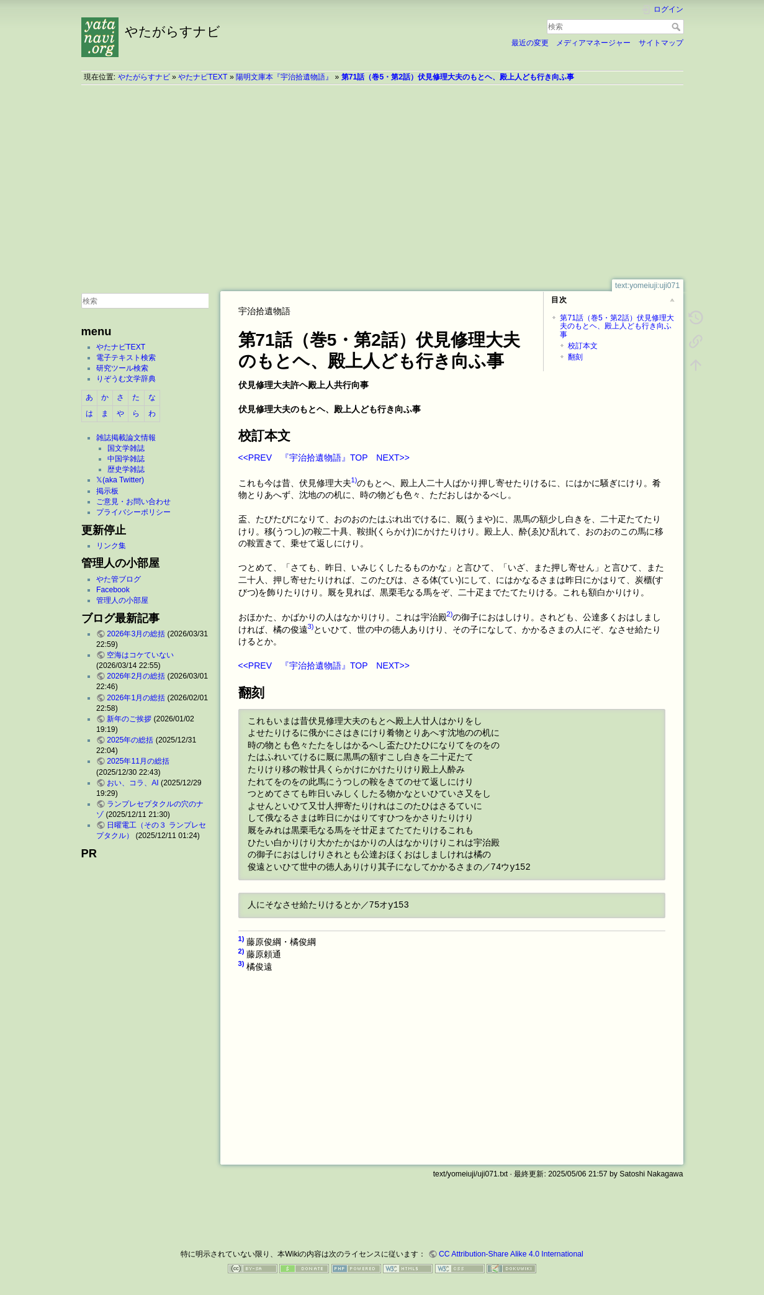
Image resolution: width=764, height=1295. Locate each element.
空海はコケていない (140, 655)
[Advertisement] (382, 182)
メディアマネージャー (593, 42)
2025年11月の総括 (138, 761)
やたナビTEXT (202, 77)
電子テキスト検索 (126, 357)
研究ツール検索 (122, 368)
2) (450, 614)
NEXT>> (393, 458)
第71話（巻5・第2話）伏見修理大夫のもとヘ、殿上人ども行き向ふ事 (457, 77)
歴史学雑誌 (126, 469)
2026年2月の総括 (136, 676)
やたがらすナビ (144, 77)
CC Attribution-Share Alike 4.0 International (511, 1254)
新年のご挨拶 (129, 719)
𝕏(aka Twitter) (120, 480)
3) (311, 626)
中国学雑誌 (126, 458)
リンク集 (111, 545)
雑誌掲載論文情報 (126, 437)
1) (354, 480)
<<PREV (255, 458)
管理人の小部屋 (122, 600)
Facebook (113, 589)
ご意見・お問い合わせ (133, 501)
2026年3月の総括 (136, 633)
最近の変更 (530, 42)
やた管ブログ (118, 579)
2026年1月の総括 (136, 697)
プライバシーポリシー (133, 512)
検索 (677, 26)
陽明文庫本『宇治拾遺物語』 (284, 77)
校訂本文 (583, 345)
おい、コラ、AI (133, 782)
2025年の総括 (130, 740)
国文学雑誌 (126, 448)
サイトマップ (661, 42)
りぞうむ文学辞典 (126, 378)
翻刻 (575, 357)
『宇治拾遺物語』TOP (324, 458)
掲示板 (107, 491)
